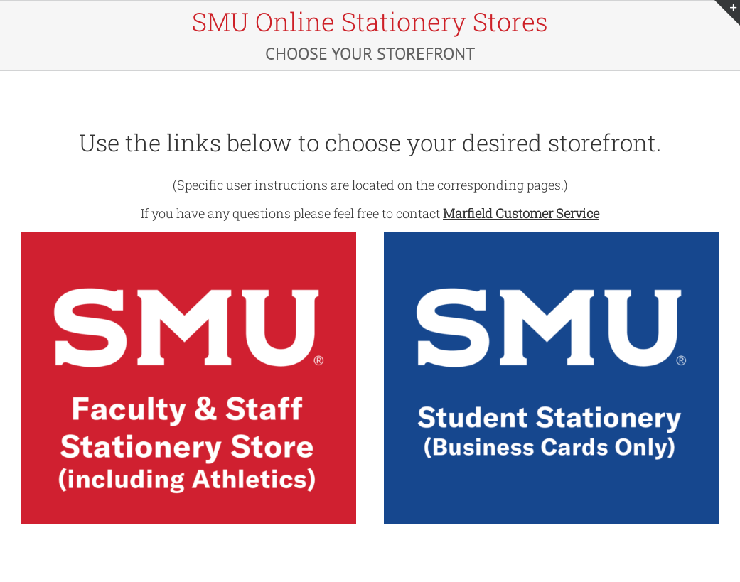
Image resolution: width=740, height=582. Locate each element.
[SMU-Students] (551, 236)
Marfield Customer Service (521, 213)
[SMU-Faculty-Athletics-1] (188, 236)
